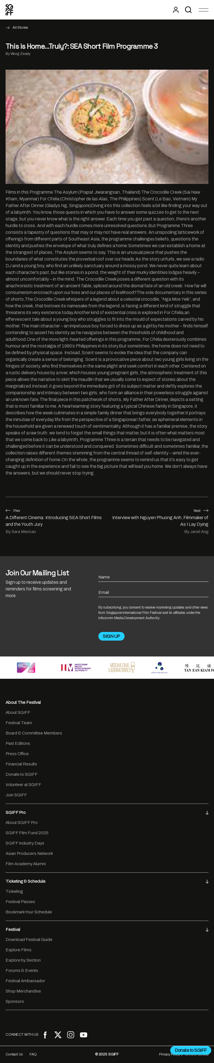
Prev (13, 511)
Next (201, 511)
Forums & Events (22, 970)
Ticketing (14, 891)
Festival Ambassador (25, 981)
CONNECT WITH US (22, 1035)
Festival (107, 929)
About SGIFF (18, 712)
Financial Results (21, 764)
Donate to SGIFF (22, 774)
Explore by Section (23, 960)
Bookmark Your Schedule (29, 912)
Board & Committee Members (34, 733)
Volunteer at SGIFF (23, 784)
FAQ (33, 1054)
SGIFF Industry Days (25, 843)
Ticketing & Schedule (107, 881)
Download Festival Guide (29, 939)
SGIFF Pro (107, 812)
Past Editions (18, 743)
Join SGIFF (16, 795)
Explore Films (18, 950)
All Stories (20, 28)
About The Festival (23, 702)
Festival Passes (20, 901)
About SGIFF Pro (22, 822)
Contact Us (14, 1054)
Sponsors (15, 1001)
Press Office (17, 753)
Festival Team (19, 723)
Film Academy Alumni (26, 864)
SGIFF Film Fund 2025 (27, 833)
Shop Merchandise (23, 991)
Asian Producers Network (29, 853)
